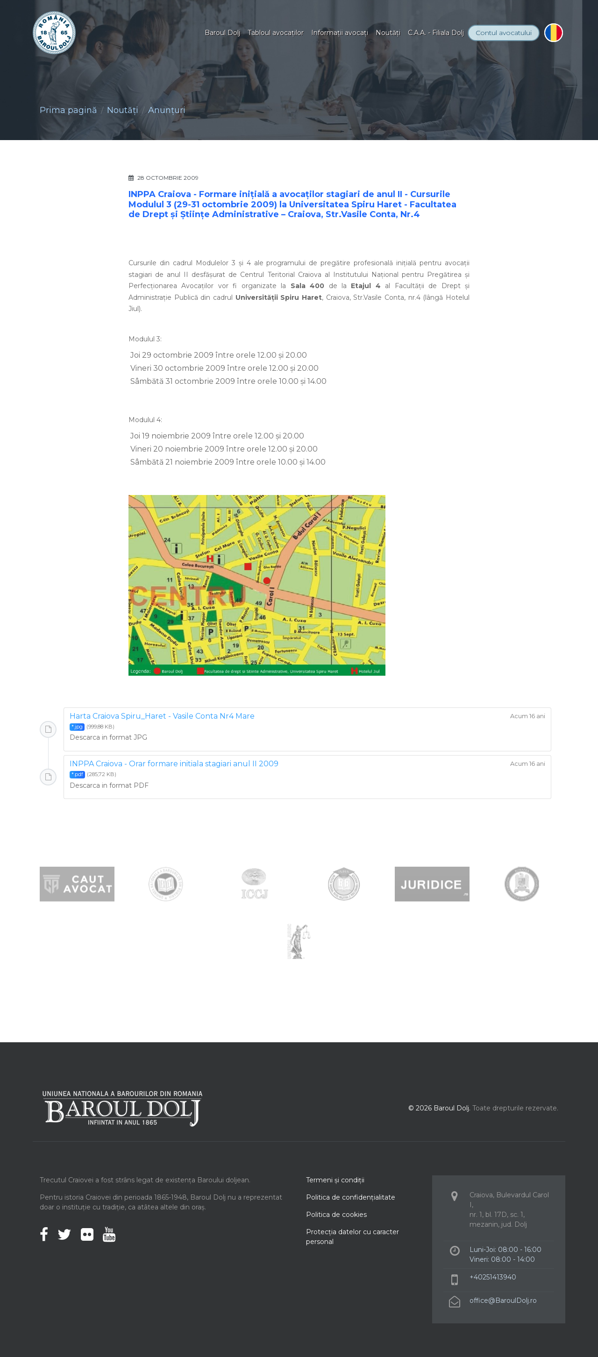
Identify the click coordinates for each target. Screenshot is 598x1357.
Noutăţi (388, 32)
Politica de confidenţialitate (350, 1197)
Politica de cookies (336, 1214)
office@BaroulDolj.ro (503, 1300)
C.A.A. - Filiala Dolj (436, 32)
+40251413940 (493, 1277)
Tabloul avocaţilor (276, 32)
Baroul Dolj (222, 32)
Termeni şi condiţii (335, 1180)
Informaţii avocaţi (339, 32)
